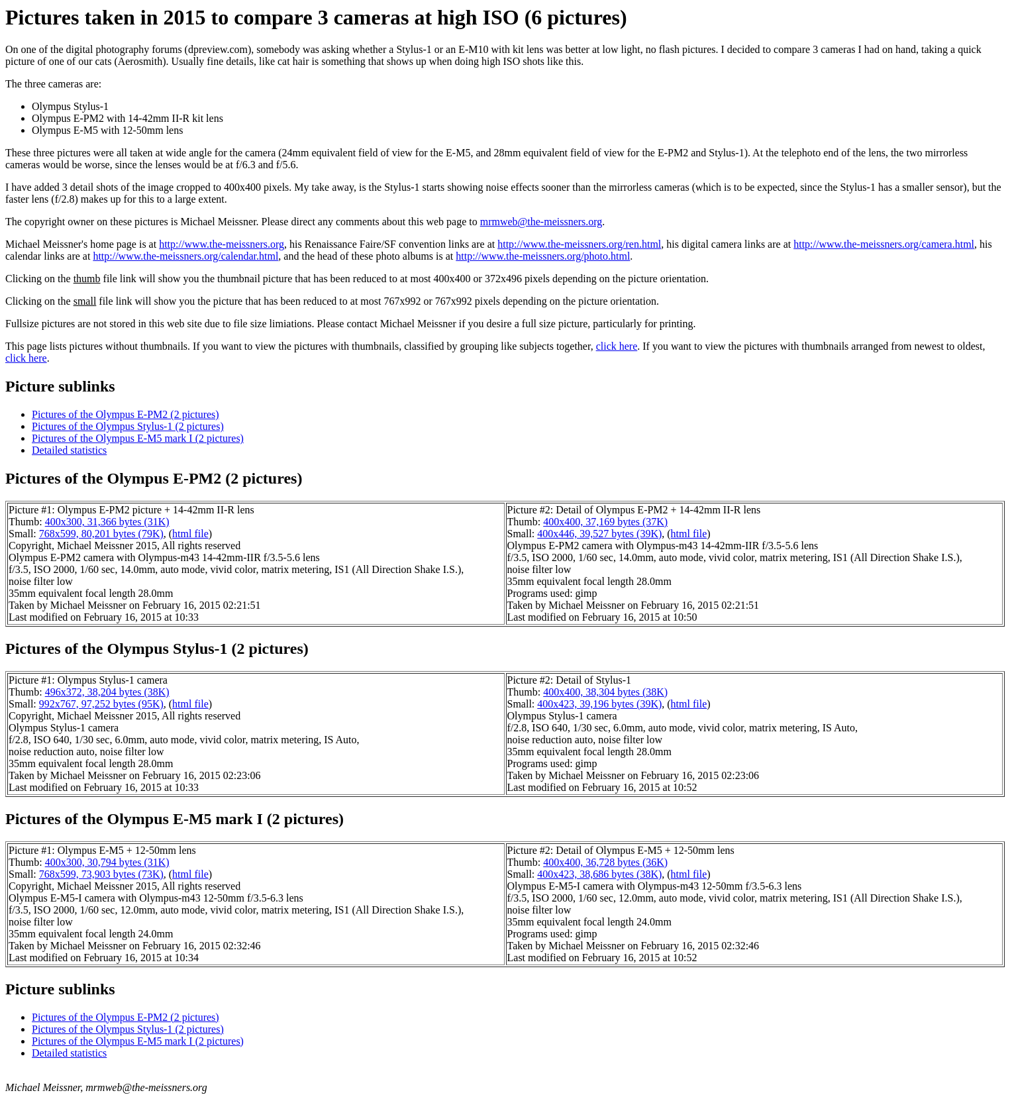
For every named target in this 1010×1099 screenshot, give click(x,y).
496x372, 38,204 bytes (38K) (107, 692)
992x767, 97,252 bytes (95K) (101, 703)
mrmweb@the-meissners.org (541, 221)
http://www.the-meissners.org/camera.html (883, 244)
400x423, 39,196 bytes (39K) (599, 703)
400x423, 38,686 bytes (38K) (599, 874)
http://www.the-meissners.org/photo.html (543, 256)
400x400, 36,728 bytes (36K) (605, 862)
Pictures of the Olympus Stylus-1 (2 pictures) (128, 426)
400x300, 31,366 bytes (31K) (107, 521)
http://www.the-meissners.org (221, 244)
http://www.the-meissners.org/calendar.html (185, 256)
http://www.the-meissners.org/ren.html (579, 244)
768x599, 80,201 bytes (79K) (101, 533)
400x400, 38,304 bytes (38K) (605, 692)
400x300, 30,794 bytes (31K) (107, 862)
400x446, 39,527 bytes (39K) (599, 533)
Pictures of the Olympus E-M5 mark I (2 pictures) (138, 438)
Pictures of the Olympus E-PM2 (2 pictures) (125, 414)
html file (190, 533)
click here (617, 346)
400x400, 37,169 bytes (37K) (605, 521)
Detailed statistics (69, 450)
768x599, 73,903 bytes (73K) (101, 874)
